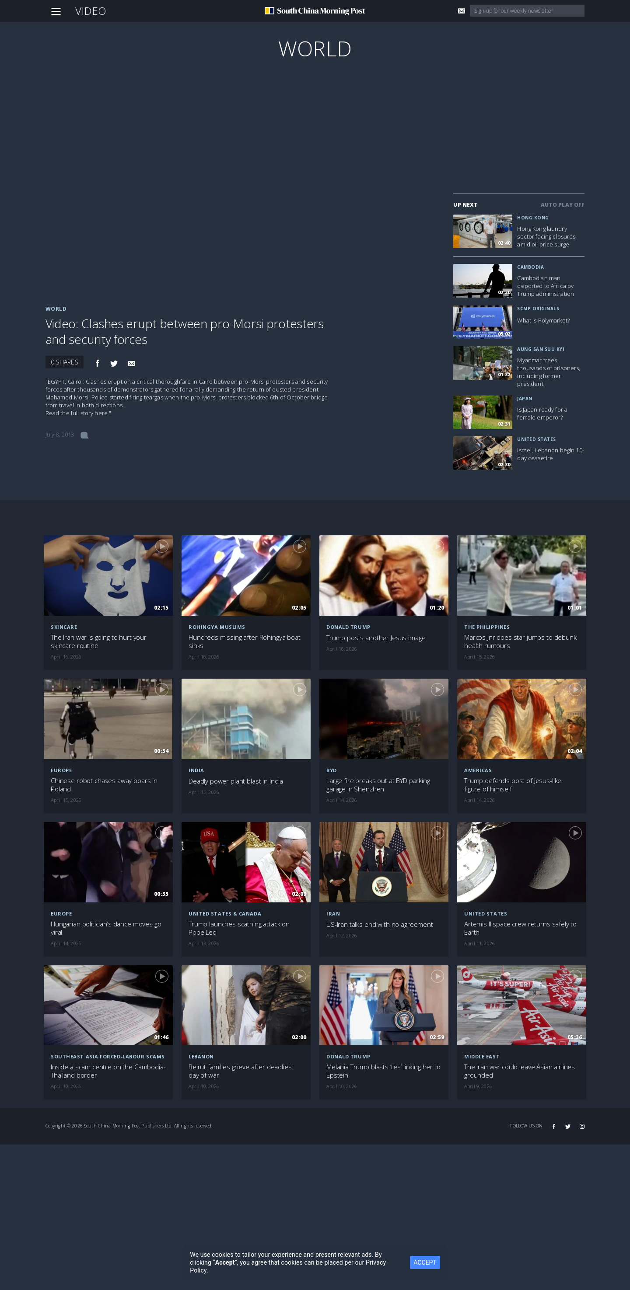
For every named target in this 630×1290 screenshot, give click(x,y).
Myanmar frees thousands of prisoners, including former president (548, 372)
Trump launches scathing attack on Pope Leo (239, 928)
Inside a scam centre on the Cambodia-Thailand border (108, 1071)
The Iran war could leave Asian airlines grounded (519, 1071)
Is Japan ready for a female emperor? (542, 413)
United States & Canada (225, 913)
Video (91, 10)
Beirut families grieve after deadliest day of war (241, 1071)
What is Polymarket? (543, 320)
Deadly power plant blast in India (236, 781)
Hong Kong (533, 218)
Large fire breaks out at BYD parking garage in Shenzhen (378, 785)
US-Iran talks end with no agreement (379, 924)
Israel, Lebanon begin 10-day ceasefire (550, 454)
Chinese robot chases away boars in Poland (104, 785)
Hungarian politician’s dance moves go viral (106, 928)
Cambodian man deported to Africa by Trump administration (545, 286)
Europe (61, 770)
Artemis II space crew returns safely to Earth (520, 928)
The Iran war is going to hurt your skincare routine (99, 641)
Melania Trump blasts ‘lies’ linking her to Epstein (383, 1071)
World (315, 48)
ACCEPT (424, 1262)
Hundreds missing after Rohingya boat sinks (245, 641)
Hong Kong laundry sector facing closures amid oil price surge (546, 236)
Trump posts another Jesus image (375, 638)
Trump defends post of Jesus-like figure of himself (512, 785)
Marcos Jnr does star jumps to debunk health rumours (520, 641)
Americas (478, 770)
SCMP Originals (538, 308)
